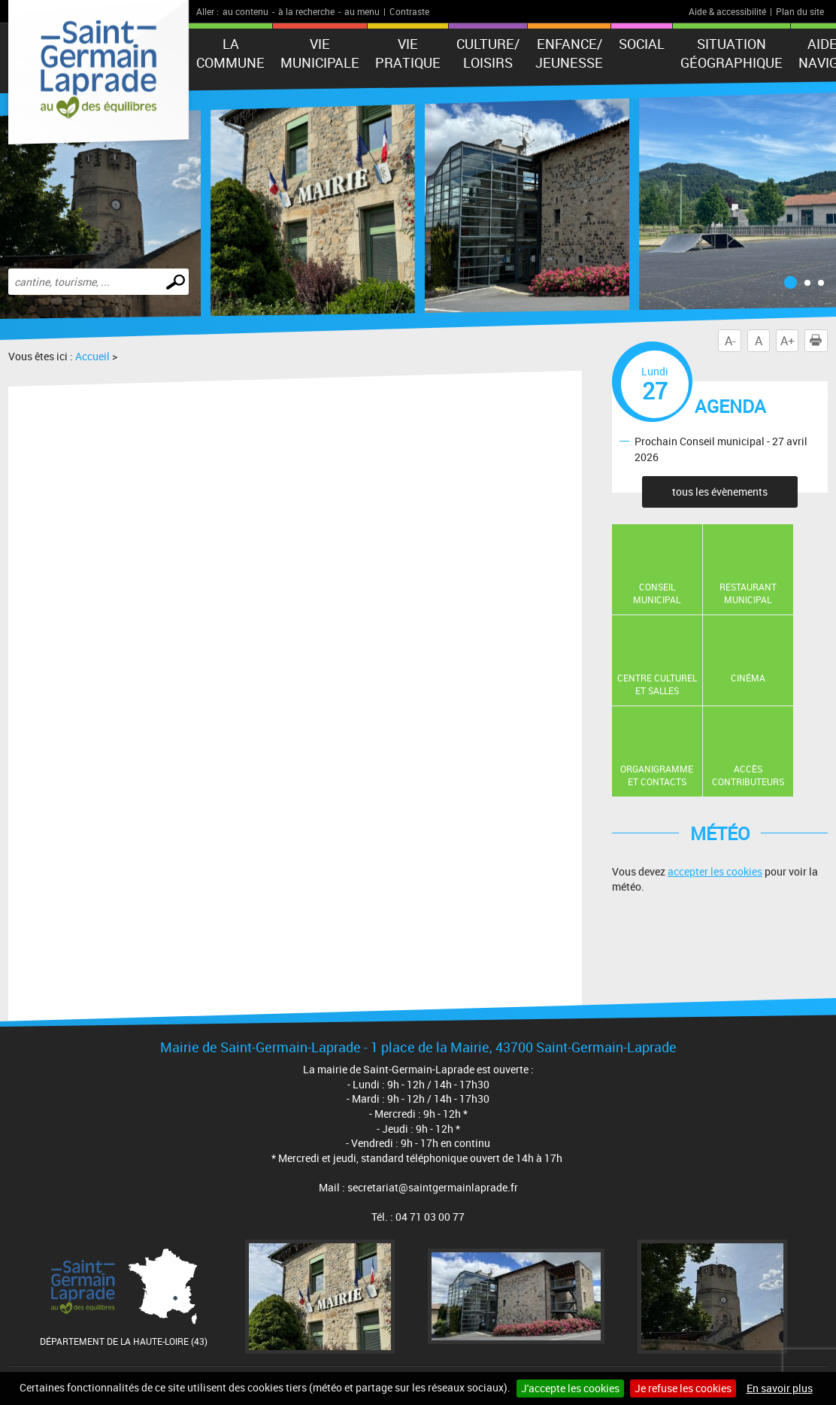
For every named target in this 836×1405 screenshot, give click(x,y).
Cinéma (748, 678)
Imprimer (819, 340)
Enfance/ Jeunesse (569, 53)
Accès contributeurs (748, 775)
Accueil (92, 356)
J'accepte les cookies (570, 1388)
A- (730, 340)
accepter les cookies (715, 871)
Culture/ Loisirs (487, 53)
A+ (787, 340)
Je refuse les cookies (683, 1388)
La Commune (230, 53)
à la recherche (306, 11)
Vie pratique (408, 53)
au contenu (245, 11)
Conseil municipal (656, 593)
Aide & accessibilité (727, 11)
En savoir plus (780, 1388)
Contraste (409, 11)
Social (642, 44)
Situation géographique (731, 53)
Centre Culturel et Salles (657, 684)
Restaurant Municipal (748, 593)
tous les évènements (720, 491)
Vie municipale (319, 53)
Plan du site (800, 11)
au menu (362, 11)
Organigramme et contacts (656, 775)
